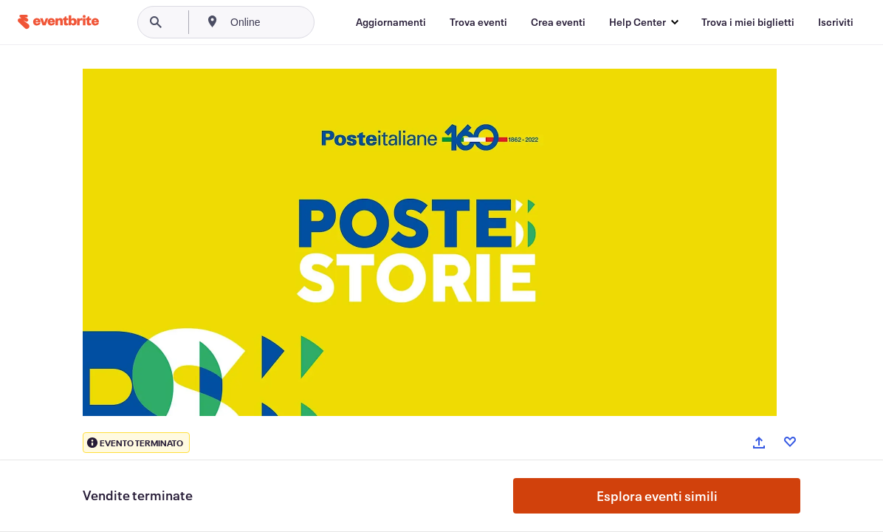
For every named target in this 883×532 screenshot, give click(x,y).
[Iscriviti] (835, 22)
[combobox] (294, 22)
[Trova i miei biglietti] (748, 22)
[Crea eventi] (558, 22)
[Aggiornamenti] (391, 22)
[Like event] (790, 442)
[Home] (58, 22)
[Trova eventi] (478, 22)
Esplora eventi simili (657, 496)
